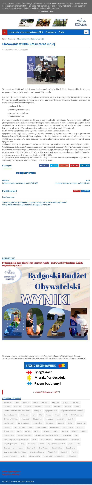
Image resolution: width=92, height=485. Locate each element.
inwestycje (60, 419)
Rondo (41, 444)
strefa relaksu (57, 448)
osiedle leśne (9, 436)
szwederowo (70, 448)
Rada (23, 444)
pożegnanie (75, 440)
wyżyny (75, 453)
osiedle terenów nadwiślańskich (46, 436)
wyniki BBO (65, 453)
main (30, 428)
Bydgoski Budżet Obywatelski (46, 393)
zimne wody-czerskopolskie (54, 457)
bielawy (68, 407)
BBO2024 (28, 407)
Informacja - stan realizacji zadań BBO (26, 33)
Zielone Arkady (34, 457)
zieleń (23, 457)
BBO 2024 (26, 403)
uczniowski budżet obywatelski (15, 453)
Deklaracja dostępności (11, 472)
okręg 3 (55, 432)
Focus (49, 415)
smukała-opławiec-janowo (13, 448)
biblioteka (58, 407)
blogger (77, 192)
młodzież (80, 428)
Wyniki (61, 33)
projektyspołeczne (10, 444)
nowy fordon (8, 432)
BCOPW (48, 407)
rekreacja (32, 444)
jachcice (71, 419)
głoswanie (25, 419)
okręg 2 (46, 432)
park (76, 436)
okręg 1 (37, 432)
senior (71, 444)
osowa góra (66, 436)
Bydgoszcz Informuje (11, 475)
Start (4, 40)
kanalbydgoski (9, 424)
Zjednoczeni (72, 457)
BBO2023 (17, 407)
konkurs (71, 424)
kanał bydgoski (23, 424)
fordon (57, 415)
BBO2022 (7, 407)
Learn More (43, 12)
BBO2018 (45, 403)
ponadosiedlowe (61, 440)
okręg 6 (83, 432)
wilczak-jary (52, 453)
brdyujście (38, 411)
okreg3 (27, 432)
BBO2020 (66, 403)
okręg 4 (65, 432)
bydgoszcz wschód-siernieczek (72, 411)
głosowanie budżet (11, 419)
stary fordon (43, 448)
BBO (17, 403)
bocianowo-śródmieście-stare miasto (17, 411)
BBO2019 (55, 403)
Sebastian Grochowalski (56, 444)
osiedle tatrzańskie (24, 436)
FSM (65, 415)
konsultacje (82, 424)
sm (78, 444)
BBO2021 (76, 403)
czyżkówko (25, 415)
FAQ (34, 415)
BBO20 (36, 403)
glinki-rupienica (76, 415)
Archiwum (50, 33)
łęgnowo (7, 428)
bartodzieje (8, 403)
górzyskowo (37, 419)
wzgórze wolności (10, 457)
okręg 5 (74, 432)
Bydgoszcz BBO (51, 411)
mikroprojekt (54, 428)
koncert (61, 424)
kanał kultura (37, 424)
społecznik (31, 448)
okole (19, 432)
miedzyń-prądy (41, 428)
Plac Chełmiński (46, 440)
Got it (52, 12)
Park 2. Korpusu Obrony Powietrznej (16, 440)
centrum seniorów (10, 415)
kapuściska (50, 424)
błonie (77, 407)
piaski (35, 440)
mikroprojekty (68, 428)
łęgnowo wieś (20, 428)
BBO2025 (38, 407)
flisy (41, 415)
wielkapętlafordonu (37, 453)
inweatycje (49, 419)
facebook (85, 192)
